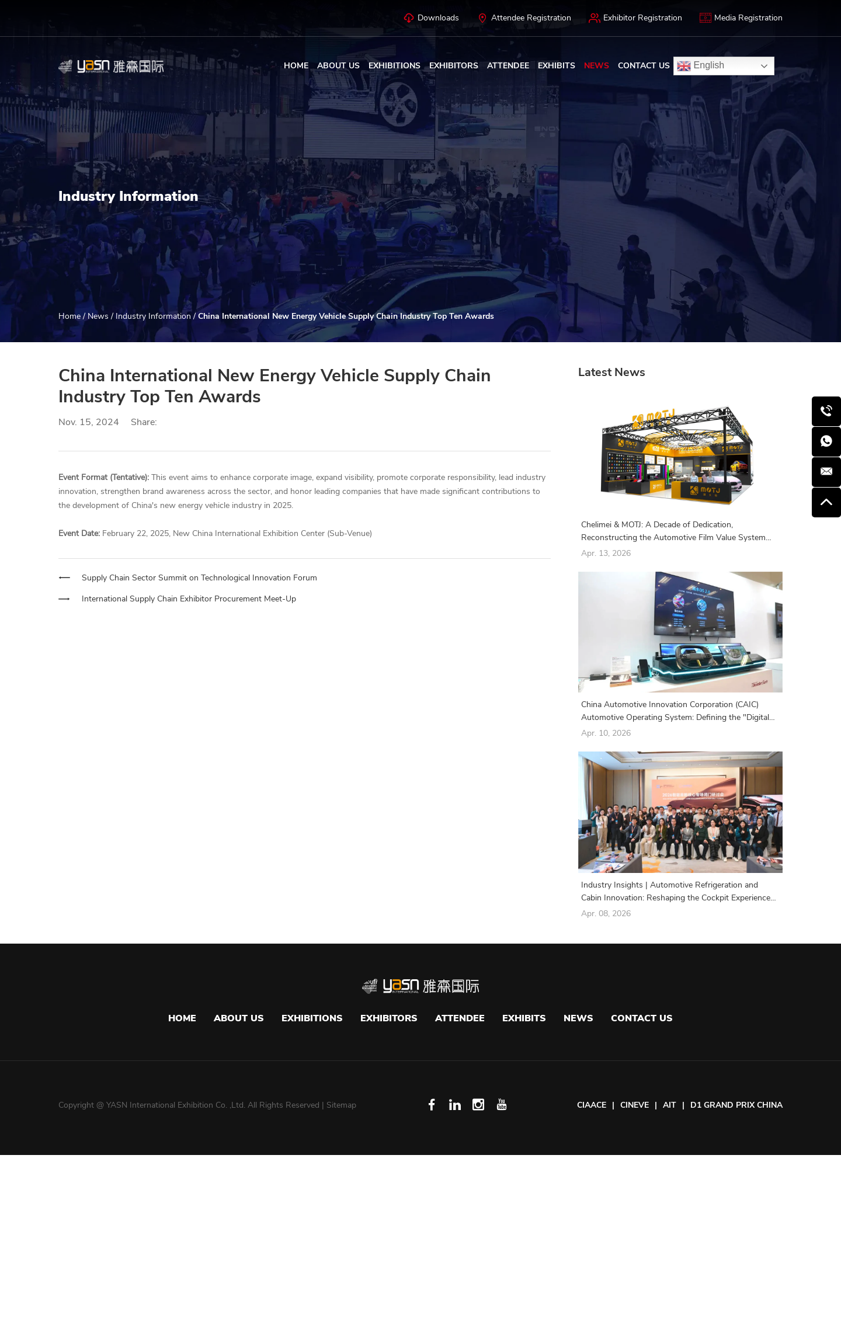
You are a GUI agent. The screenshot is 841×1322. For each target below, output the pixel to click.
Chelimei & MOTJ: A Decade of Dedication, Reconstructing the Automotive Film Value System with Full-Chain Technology (673, 531)
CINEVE (634, 1105)
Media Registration (741, 18)
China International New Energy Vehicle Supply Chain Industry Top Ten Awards (346, 316)
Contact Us (644, 65)
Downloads (431, 18)
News (596, 65)
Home (296, 65)
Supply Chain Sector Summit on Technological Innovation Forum (199, 577)
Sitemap (341, 1105)
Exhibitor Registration (635, 18)
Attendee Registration (524, 18)
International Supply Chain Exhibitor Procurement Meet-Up (189, 598)
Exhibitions (394, 65)
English (700, 66)
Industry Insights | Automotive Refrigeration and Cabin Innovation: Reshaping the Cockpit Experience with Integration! (675, 891)
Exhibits (556, 65)
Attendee (508, 65)
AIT (669, 1105)
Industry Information (154, 316)
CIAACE (591, 1105)
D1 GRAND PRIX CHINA (736, 1105)
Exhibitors (453, 65)
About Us (338, 65)
